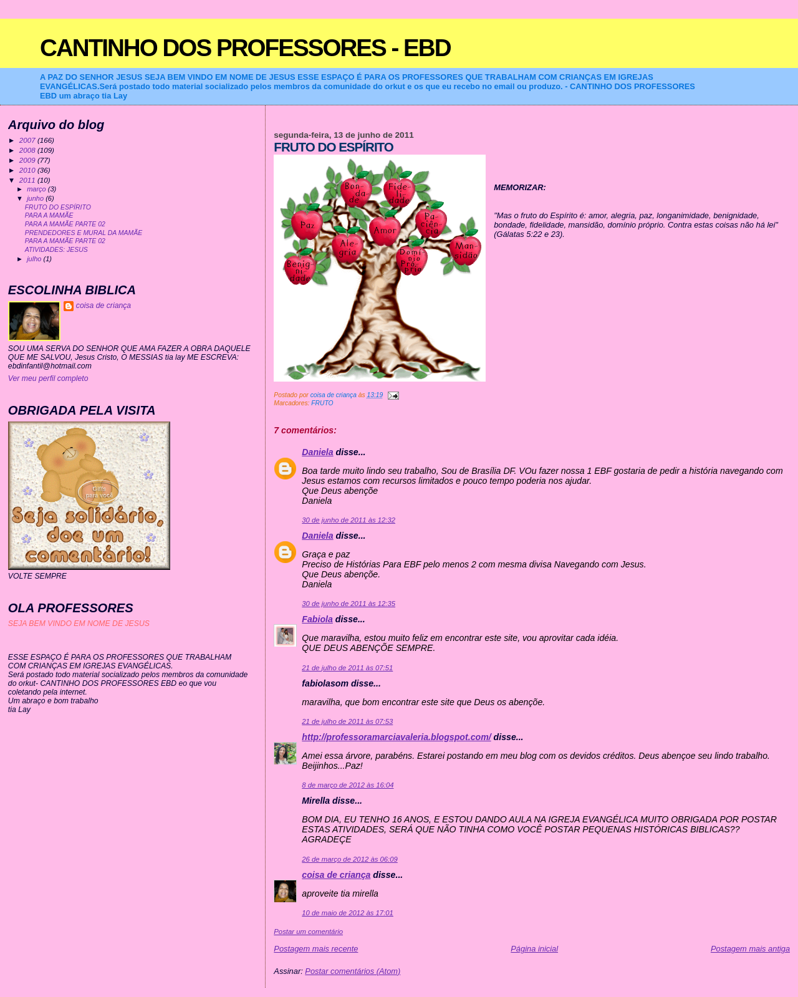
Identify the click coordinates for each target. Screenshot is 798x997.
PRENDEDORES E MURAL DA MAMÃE (83, 232)
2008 (28, 150)
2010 (28, 170)
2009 (28, 160)
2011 (28, 180)
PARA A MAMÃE (49, 215)
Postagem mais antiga (750, 948)
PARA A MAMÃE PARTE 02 (65, 224)
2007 (28, 140)
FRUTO (322, 403)
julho (35, 258)
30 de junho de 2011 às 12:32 (348, 520)
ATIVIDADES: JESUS (56, 249)
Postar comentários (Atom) (352, 971)
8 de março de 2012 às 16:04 (347, 785)
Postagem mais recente (316, 948)
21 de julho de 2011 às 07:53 (347, 721)
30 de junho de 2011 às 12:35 (348, 603)
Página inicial (534, 948)
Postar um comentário (308, 931)
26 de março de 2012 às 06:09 (349, 859)
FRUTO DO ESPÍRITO (58, 207)
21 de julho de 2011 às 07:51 (347, 668)
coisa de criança (336, 875)
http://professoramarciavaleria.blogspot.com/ (396, 737)
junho (36, 198)
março (37, 189)
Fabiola (317, 619)
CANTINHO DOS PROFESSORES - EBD (245, 47)
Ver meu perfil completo (48, 378)
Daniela (317, 452)
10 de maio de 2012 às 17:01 (347, 913)
